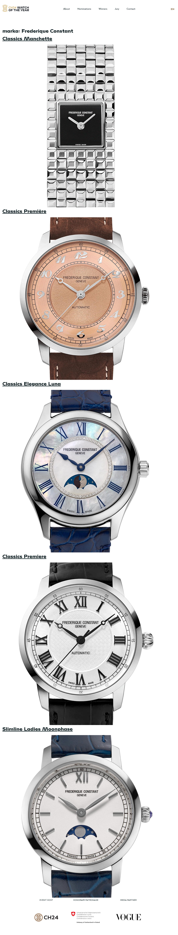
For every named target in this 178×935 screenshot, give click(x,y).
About (66, 8)
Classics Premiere (24, 556)
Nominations (84, 8)
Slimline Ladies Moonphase (37, 729)
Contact (131, 8)
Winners (103, 8)
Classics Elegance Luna (31, 383)
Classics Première (24, 211)
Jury (117, 8)
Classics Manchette (27, 38)
